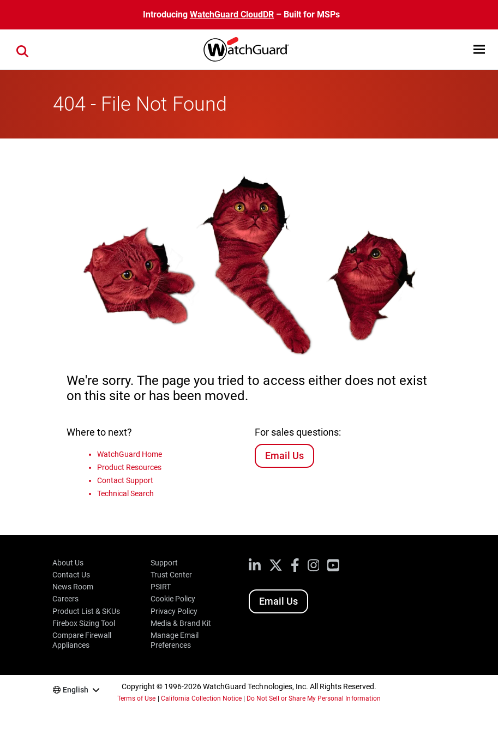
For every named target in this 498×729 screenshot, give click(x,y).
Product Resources (129, 467)
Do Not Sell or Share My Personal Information (314, 698)
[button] (479, 49)
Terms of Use (136, 698)
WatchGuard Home (129, 454)
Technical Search (125, 493)
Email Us (284, 455)
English (75, 689)
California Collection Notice (201, 698)
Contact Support (125, 480)
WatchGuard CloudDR (232, 14)
